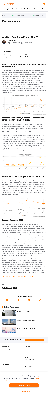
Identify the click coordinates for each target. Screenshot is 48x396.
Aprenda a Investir (29, 366)
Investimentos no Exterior (31, 355)
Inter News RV (5, 369)
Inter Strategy (5, 367)
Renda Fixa (27, 9)
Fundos (36, 9)
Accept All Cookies (24, 385)
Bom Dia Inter (5, 355)
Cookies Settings (24, 391)
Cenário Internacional (30, 359)
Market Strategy (6, 349)
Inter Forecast (5, 351)
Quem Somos (28, 364)
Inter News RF (5, 371)
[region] (24, 384)
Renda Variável (17, 9)
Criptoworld (5, 353)
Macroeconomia (29, 349)
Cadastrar (34, 340)
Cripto (7, 9)
